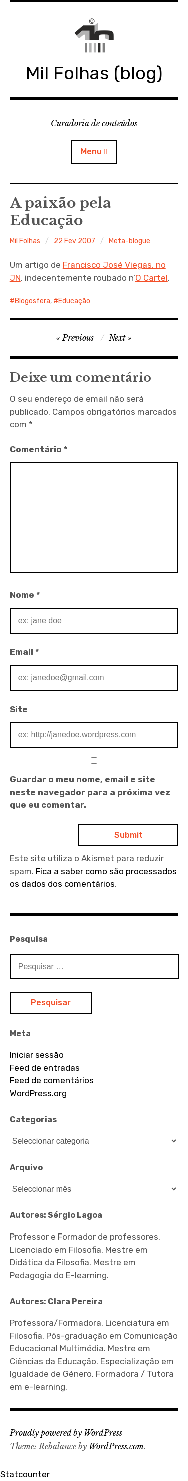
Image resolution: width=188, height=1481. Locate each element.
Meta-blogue (129, 241)
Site (19, 709)
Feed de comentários (52, 1080)
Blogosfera (32, 301)
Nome (25, 595)
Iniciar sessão (37, 1055)
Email (24, 652)
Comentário (39, 449)
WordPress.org (38, 1093)
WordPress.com (116, 1446)
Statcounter (25, 1474)
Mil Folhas (25, 241)
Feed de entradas (45, 1068)
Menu (91, 151)
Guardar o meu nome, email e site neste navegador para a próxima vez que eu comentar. (90, 792)
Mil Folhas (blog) (94, 73)
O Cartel (151, 278)
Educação (74, 301)
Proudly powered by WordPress (66, 1433)
